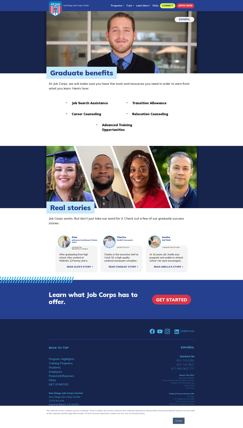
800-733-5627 (185, 364)
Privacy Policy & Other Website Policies (178, 380)
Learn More (142, 5)
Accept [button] (178, 421)
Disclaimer (189, 388)
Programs (116, 5)
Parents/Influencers (61, 376)
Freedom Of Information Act (182, 383)
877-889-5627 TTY (182, 368)
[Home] (55, 8)
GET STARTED (58, 384)
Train (129, 5)
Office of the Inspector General (181, 404)
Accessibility (189, 385)
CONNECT (167, 5)
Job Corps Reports (186, 378)
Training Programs (61, 363)
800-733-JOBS (185, 360)
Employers (55, 371)
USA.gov (190, 396)
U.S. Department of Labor (183, 399)
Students (55, 367)
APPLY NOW (185, 5)
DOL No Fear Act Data (184, 401)
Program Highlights (61, 359)
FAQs (156, 5)
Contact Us (187, 356)
